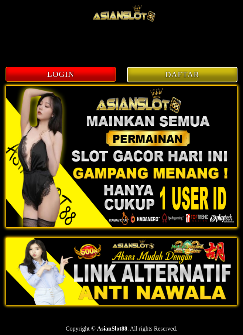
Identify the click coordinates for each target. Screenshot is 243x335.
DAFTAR (182, 74)
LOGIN (61, 74)
